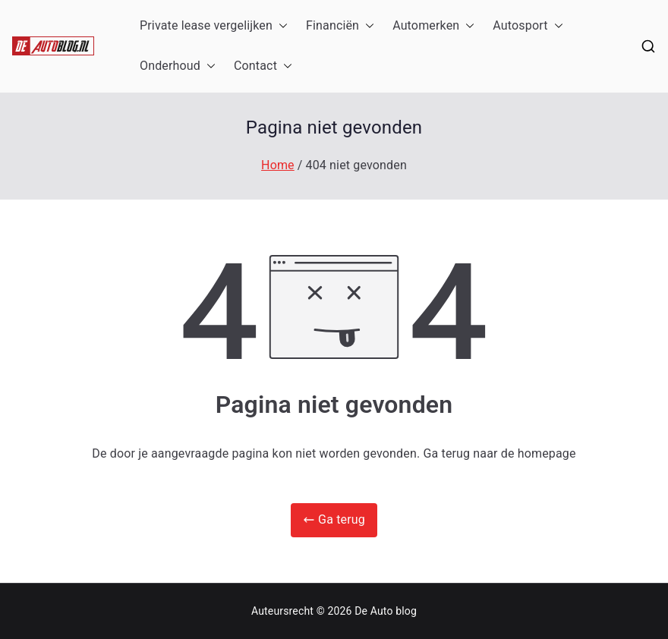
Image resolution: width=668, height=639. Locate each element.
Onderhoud (178, 66)
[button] (280, 26)
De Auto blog (385, 611)
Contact (263, 66)
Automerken (433, 26)
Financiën (340, 26)
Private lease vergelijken (214, 26)
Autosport (527, 26)
